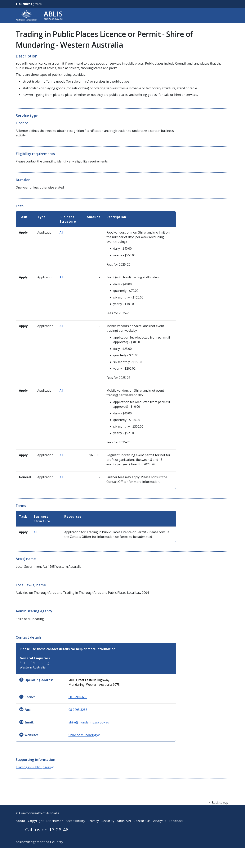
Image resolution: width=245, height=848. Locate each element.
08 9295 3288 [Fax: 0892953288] (78, 710)
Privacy (93, 827)
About (20, 827)
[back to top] (122, 808)
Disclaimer (54, 827)
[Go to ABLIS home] (39, 15)
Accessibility (75, 827)
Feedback (176, 827)
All (61, 232)
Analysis (159, 827)
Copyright (36, 827)
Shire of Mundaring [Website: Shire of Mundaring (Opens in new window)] (84, 735)
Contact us (142, 827)
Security (107, 827)
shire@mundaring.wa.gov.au (89, 722)
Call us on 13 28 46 (47, 835)
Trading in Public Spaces (35, 767)
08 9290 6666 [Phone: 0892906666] (78, 697)
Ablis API (124, 827)
